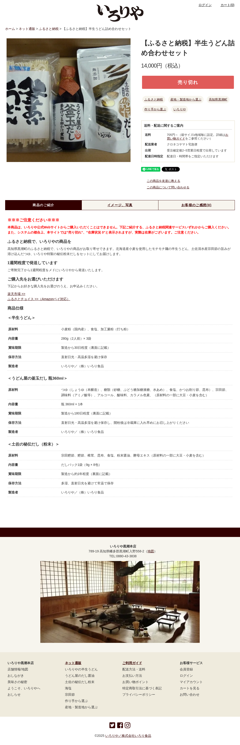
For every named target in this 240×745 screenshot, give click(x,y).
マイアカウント (191, 682)
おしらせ (14, 694)
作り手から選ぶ (155, 109)
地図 (150, 551)
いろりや (179, 109)
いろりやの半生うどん (81, 669)
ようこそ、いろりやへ (24, 688)
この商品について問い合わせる (165, 187)
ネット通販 (27, 29)
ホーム (10, 29)
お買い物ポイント (135, 682)
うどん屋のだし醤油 (79, 675)
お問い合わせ (189, 694)
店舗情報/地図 (18, 669)
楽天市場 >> (16, 294)
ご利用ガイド (132, 663)
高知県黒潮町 (218, 99)
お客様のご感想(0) (196, 205)
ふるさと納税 (49, 29)
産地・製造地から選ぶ (186, 99)
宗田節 (70, 694)
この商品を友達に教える (160, 181)
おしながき (16, 675)
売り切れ (188, 82)
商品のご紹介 (43, 205)
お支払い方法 (132, 675)
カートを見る (189, 688)
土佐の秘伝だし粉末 (79, 682)
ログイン (202, 5)
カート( (224, 5)
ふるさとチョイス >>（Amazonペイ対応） (39, 299)
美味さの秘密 (17, 682)
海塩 (68, 688)
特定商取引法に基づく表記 (142, 688)
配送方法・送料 (133, 669)
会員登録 (186, 669)
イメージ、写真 (120, 205)
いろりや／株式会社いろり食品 (128, 736)
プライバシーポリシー (138, 694)
